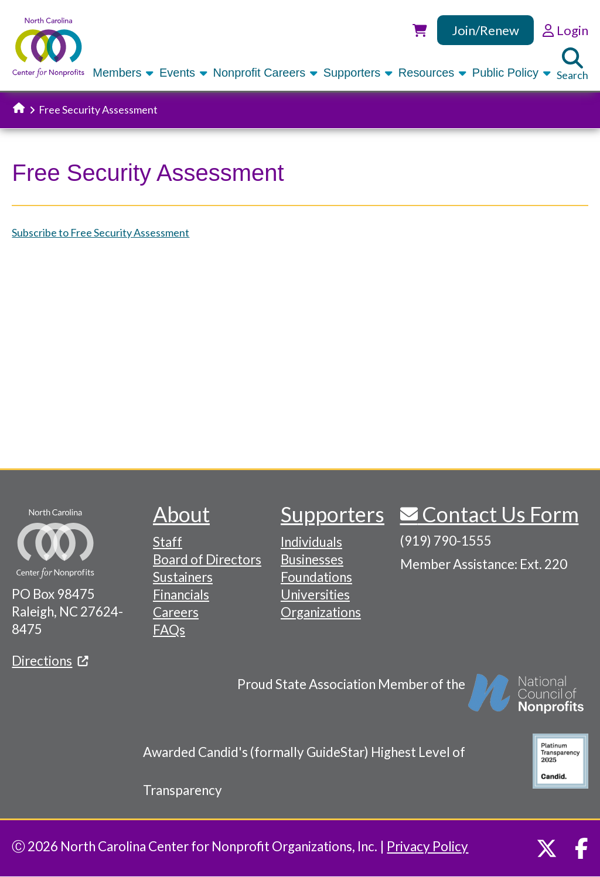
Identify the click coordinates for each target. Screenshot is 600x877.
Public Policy (512, 72)
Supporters (358, 72)
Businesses (312, 559)
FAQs (169, 630)
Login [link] (565, 30)
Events (184, 72)
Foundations (316, 577)
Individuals (311, 542)
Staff (167, 542)
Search (572, 64)
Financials (181, 594)
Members (124, 72)
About (181, 514)
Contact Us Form (498, 514)
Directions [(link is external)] (50, 661)
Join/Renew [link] (485, 30)
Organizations (321, 612)
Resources (433, 72)
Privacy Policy (427, 846)
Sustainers (183, 577)
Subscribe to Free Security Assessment (100, 232)
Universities (315, 594)
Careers (176, 612)
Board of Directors (207, 559)
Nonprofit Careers (266, 72)
